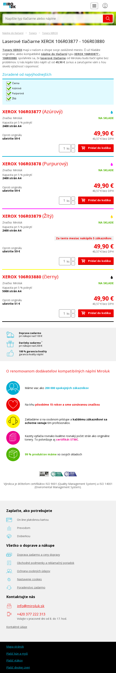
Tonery (33, 33)
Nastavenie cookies (29, 579)
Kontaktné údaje (16, 627)
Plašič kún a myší (17, 653)
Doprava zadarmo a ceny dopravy (38, 554)
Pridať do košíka (96, 148)
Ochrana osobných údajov (33, 571)
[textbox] (53, 18)
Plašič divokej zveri (18, 667)
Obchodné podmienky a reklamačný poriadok (45, 563)
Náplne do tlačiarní (12, 33)
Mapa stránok (15, 646)
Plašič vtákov (14, 660)
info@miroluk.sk (30, 606)
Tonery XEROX (50, 33)
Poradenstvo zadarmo (31, 587)
